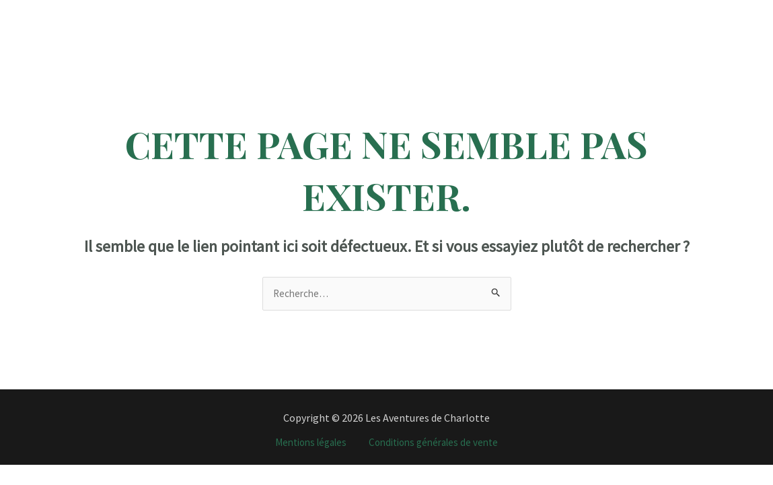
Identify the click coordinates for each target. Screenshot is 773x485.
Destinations (225, 19)
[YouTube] (729, 10)
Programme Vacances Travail (350, 19)
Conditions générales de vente (437, 443)
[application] (255, 19)
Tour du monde (473, 19)
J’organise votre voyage (583, 19)
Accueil (151, 19)
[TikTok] (707, 10)
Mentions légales (306, 443)
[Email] (686, 29)
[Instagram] (685, 10)
